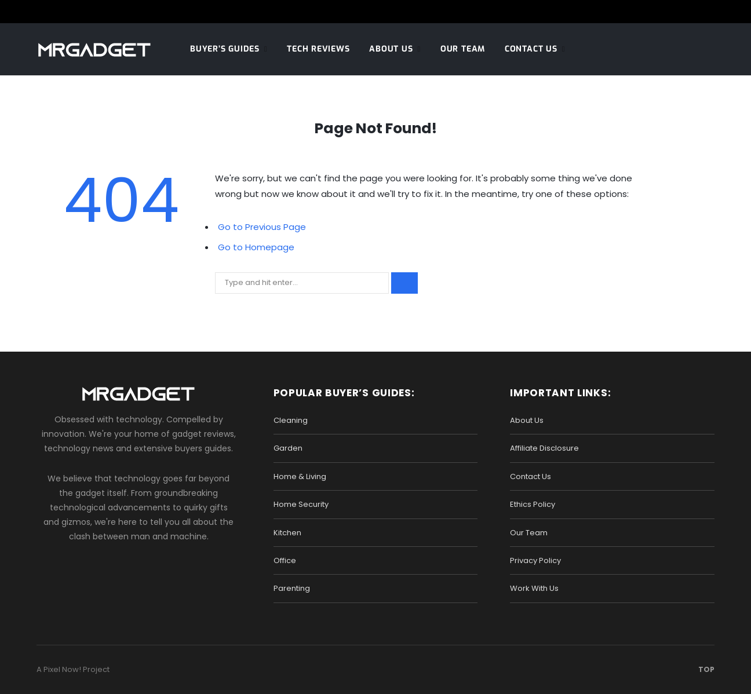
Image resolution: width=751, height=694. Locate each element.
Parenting (292, 588)
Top (703, 669)
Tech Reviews (318, 48)
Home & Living (300, 476)
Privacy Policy (535, 560)
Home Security (301, 504)
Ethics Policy (532, 504)
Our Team (462, 48)
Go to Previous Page (262, 227)
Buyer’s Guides (225, 48)
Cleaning (291, 420)
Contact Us (531, 48)
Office (285, 560)
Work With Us (534, 588)
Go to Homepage (256, 247)
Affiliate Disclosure (544, 448)
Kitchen (287, 532)
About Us (391, 48)
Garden (288, 448)
